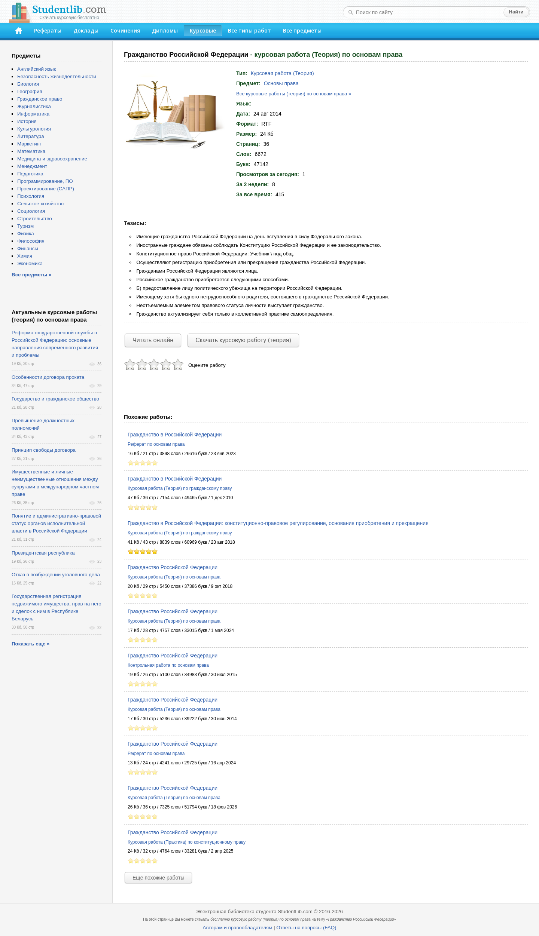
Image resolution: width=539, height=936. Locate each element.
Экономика (30, 263)
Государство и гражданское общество (55, 399)
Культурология (34, 129)
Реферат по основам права (156, 444)
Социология (31, 211)
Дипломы (165, 30)
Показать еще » (30, 644)
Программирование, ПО (45, 181)
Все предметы (302, 30)
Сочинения (125, 30)
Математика (31, 151)
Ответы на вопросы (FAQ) (306, 927)
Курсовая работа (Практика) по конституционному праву (187, 842)
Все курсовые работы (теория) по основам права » (293, 93)
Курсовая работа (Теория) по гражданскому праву (180, 488)
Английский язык (36, 69)
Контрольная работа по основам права (168, 665)
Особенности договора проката (48, 377)
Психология (30, 196)
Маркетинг (29, 144)
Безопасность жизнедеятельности (56, 76)
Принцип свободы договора (44, 450)
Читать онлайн (153, 340)
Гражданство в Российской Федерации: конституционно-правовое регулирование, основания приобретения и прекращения (278, 523)
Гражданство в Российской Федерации (175, 435)
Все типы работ (249, 30)
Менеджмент (32, 166)
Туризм (25, 226)
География (29, 91)
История (27, 121)
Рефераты (47, 30)
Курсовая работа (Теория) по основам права (174, 577)
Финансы (27, 248)
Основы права (281, 83)
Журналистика (34, 106)
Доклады (85, 30)
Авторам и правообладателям (237, 927)
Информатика (33, 114)
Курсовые (203, 30)
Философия (31, 241)
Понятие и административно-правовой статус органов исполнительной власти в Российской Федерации (56, 523)
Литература (30, 136)
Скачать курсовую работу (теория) (243, 340)
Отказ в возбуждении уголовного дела (56, 574)
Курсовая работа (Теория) (282, 73)
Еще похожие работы (158, 878)
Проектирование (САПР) (45, 188)
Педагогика (30, 174)
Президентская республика (43, 553)
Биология (28, 84)
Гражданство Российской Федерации (172, 567)
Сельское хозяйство (40, 203)
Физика (25, 233)
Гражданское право (39, 99)
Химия (24, 256)
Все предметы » (31, 274)
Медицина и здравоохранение (52, 159)
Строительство (34, 218)
